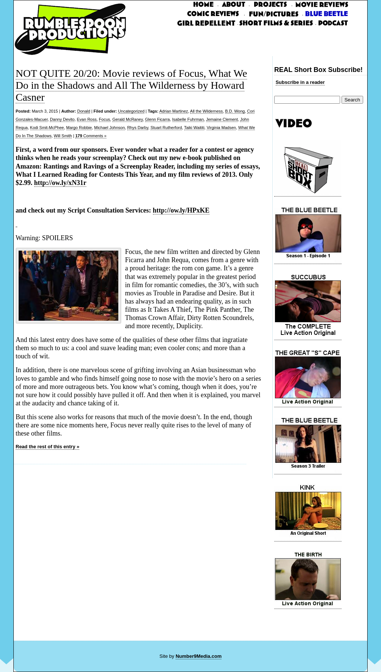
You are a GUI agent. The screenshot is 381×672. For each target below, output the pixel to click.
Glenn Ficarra (157, 119)
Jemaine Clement (222, 119)
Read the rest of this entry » (47, 446)
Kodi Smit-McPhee (47, 127)
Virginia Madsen (221, 127)
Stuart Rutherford (166, 127)
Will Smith (63, 136)
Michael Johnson (109, 127)
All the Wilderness (206, 111)
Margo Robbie (79, 127)
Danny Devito (62, 119)
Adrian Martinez (173, 111)
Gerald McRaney (127, 119)
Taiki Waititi (194, 127)
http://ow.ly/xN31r (60, 182)
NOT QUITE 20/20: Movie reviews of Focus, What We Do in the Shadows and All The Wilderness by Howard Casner (131, 85)
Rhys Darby (137, 127)
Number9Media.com (199, 656)
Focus (104, 119)
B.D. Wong (235, 111)
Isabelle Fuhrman (188, 119)
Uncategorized (131, 111)
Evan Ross (87, 119)
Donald (83, 111)
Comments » (90, 136)
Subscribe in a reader (300, 82)
